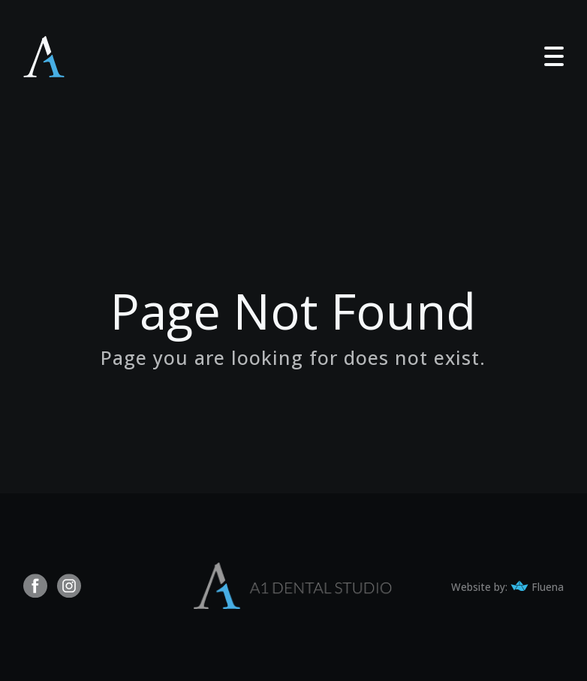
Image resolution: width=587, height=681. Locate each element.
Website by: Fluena (507, 587)
